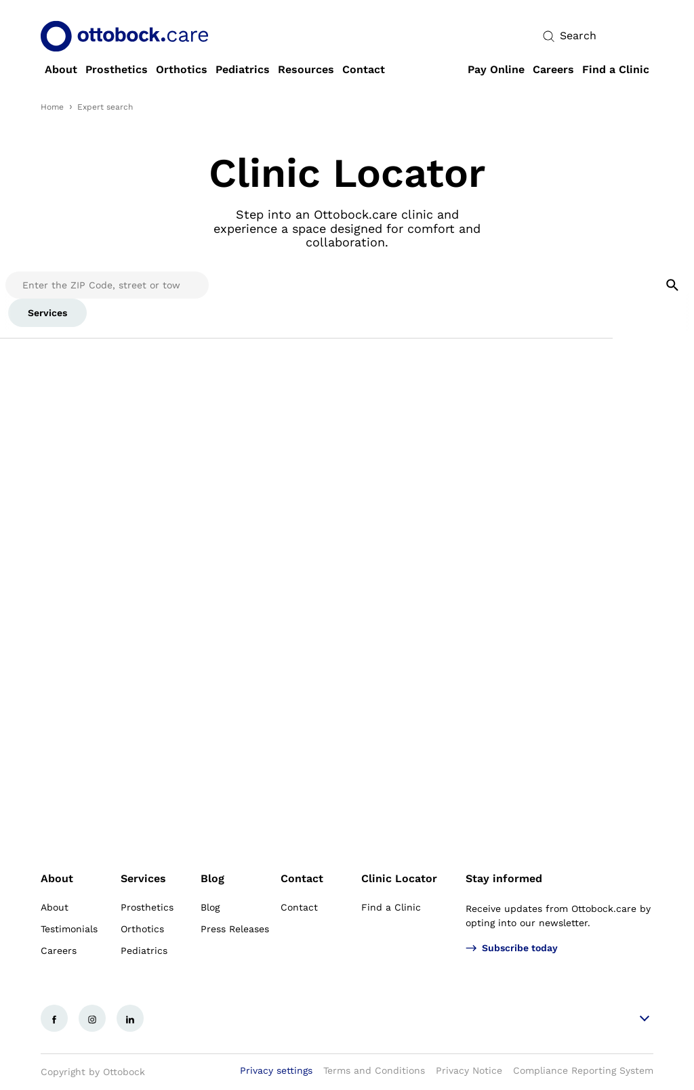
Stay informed (504, 878)
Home (52, 107)
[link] (61, 69)
